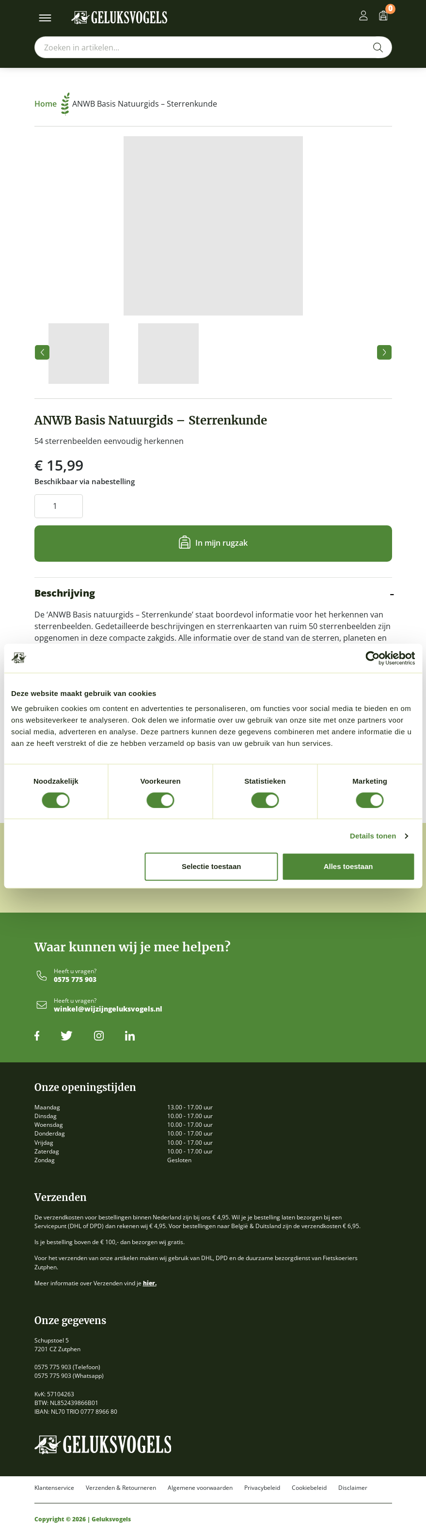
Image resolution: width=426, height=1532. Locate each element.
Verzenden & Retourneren (121, 1488)
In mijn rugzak (221, 542)
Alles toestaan (348, 866)
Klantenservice (54, 1488)
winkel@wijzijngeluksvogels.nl (108, 1009)
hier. (150, 1283)
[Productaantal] (58, 506)
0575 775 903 (75, 980)
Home (52, 103)
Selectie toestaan (211, 866)
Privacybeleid (262, 1488)
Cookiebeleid (309, 1488)
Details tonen (373, 836)
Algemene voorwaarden (200, 1488)
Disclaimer (352, 1488)
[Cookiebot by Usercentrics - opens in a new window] (372, 658)
